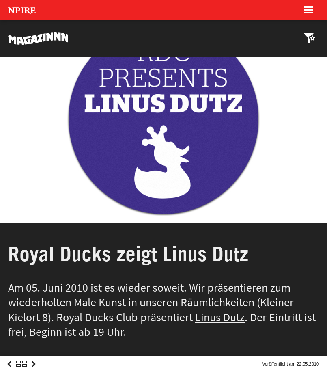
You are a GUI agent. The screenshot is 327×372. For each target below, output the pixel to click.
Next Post (33, 371)
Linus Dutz (220, 317)
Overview (21, 371)
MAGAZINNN (38, 38)
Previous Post (9, 371)
